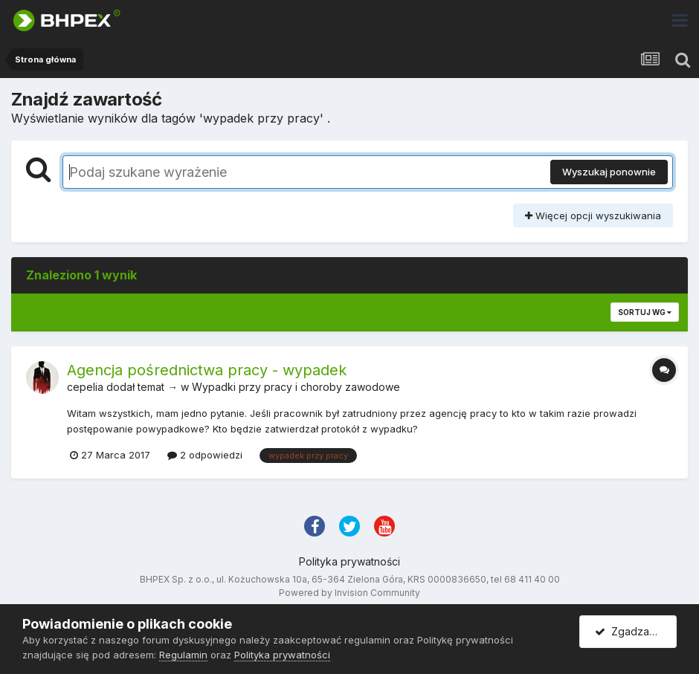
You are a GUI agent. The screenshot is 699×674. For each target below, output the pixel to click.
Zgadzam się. (635, 631)
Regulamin (183, 655)
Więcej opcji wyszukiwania (593, 215)
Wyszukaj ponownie (609, 172)
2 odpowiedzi (204, 455)
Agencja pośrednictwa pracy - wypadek (207, 370)
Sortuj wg (644, 312)
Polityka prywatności (349, 561)
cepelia (85, 386)
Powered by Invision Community (349, 592)
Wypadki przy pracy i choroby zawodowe (296, 386)
